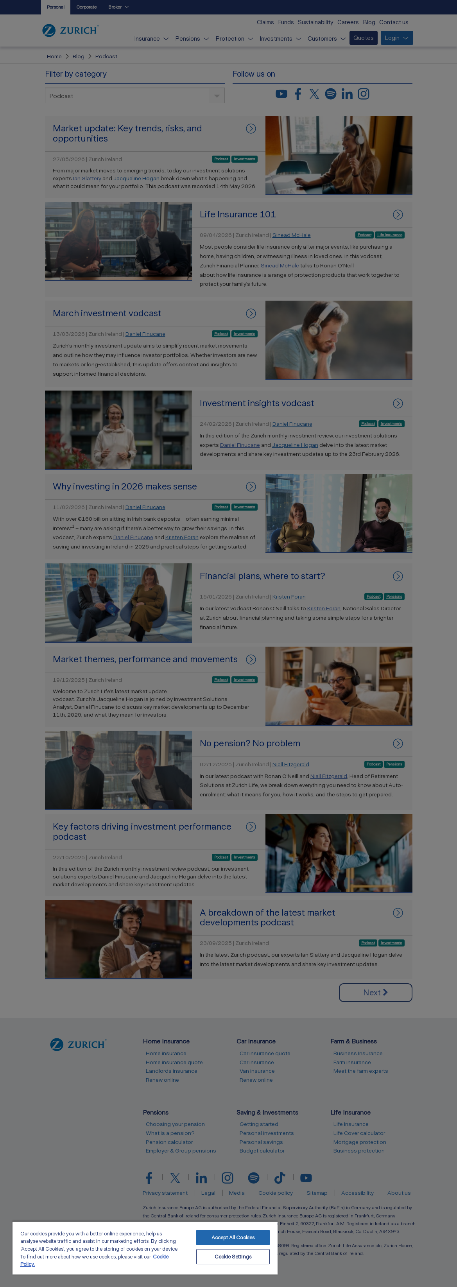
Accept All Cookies (232, 1237)
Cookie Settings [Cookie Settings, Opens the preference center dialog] (233, 1257)
